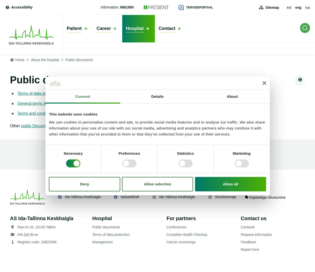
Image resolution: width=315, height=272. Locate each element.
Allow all (230, 184)
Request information (256, 235)
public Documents (37, 126)
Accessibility (19, 7)
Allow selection (157, 184)
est (289, 7)
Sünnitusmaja (225, 197)
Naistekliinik (130, 197)
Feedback (248, 242)
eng (298, 7)
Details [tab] (157, 96)
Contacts (247, 227)
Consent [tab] (82, 96)
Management (102, 242)
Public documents (106, 227)
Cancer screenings (181, 242)
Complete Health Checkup (187, 235)
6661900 (127, 7)
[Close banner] (264, 83)
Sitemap (272, 7)
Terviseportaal (196, 7)
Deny (84, 184)
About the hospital (45, 60)
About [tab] (232, 96)
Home (19, 60)
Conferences (176, 227)
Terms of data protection (38, 93)
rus (307, 7)
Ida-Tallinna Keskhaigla (83, 197)
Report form (250, 250)
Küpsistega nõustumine (266, 197)
